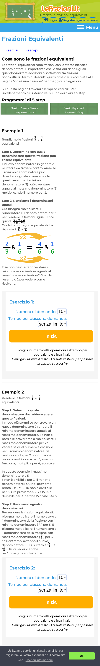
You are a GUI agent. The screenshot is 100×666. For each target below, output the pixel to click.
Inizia (51, 336)
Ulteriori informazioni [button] (39, 660)
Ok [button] (81, 655)
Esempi (32, 50)
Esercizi (12, 50)
